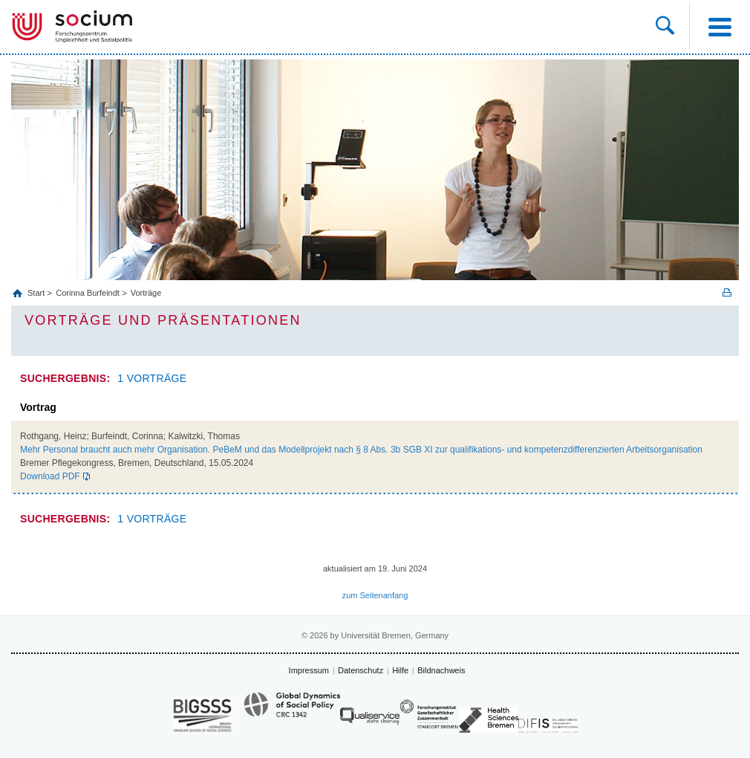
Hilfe (400, 670)
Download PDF (50, 476)
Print (727, 292)
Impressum (309, 670)
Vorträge (146, 292)
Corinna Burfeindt (88, 292)
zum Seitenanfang (375, 595)
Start (37, 292)
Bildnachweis (441, 670)
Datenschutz (360, 670)
